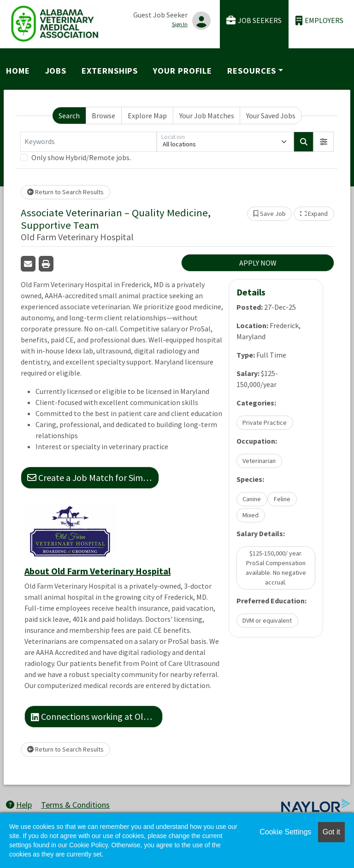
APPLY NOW (258, 262)
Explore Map (147, 115)
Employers (319, 20)
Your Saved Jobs (270, 115)
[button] (323, 142)
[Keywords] (88, 142)
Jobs (56, 70)
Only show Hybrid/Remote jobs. (81, 157)
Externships (110, 70)
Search (69, 115)
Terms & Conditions (75, 804)
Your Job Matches (206, 115)
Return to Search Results (65, 192)
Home (18, 70)
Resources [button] (251, 70)
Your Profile (182, 70)
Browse (103, 115)
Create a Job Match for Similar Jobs (93, 477)
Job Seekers (254, 20)
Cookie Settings (285, 832)
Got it (331, 832)
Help (19, 804)
